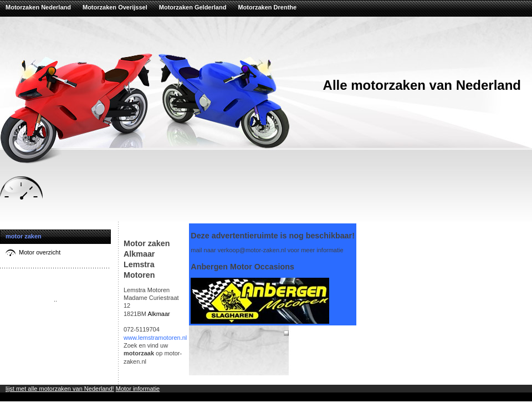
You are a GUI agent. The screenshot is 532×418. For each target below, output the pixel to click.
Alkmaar (158, 313)
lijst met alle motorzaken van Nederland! (60, 388)
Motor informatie (138, 388)
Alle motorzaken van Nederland (422, 85)
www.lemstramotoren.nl (155, 337)
